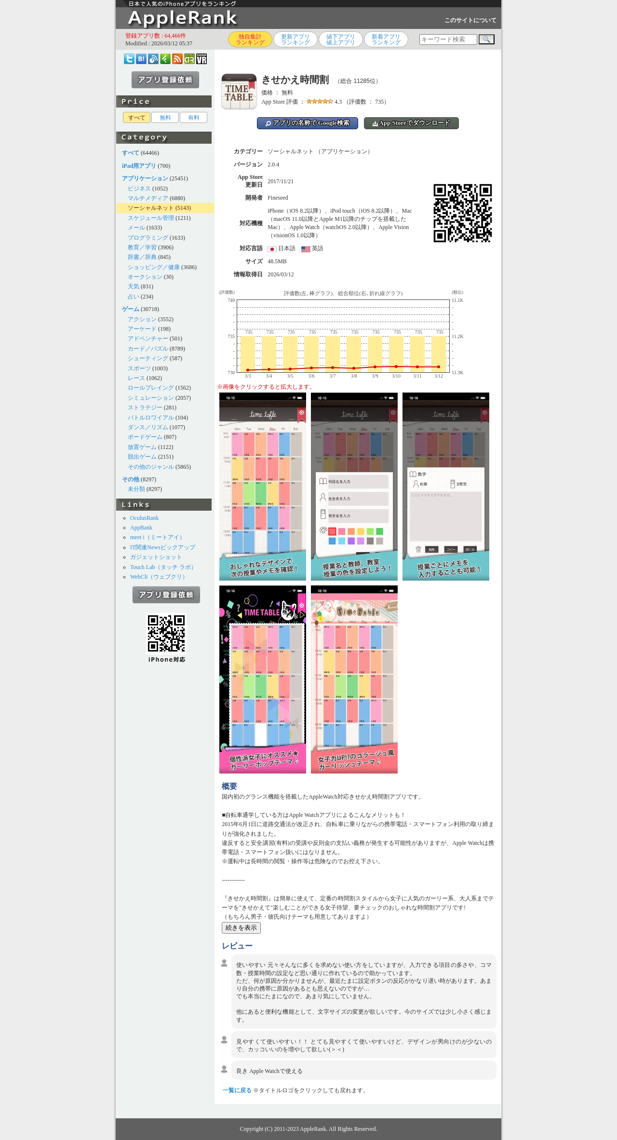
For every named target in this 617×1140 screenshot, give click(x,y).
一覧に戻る (237, 1090)
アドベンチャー (148, 338)
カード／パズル (148, 348)
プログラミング (148, 237)
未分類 (136, 489)
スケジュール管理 (151, 218)
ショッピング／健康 (154, 267)
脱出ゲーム (142, 456)
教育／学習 (142, 247)
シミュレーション (151, 397)
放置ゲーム (142, 447)
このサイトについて (470, 20)
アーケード (142, 329)
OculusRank (144, 518)
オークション (145, 276)
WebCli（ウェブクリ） (159, 576)
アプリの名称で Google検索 (307, 122)
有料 (194, 117)
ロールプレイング (151, 387)
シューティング (148, 358)
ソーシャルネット (151, 207)
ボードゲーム (145, 437)
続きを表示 (241, 927)
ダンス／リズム (148, 427)
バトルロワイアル (151, 417)
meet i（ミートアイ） (157, 537)
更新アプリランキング (295, 39)
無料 (165, 117)
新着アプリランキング (386, 39)
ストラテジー (145, 407)
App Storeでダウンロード (411, 122)
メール (136, 227)
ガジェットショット (156, 557)
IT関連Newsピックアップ (162, 547)
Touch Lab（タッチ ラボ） (163, 567)
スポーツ (139, 368)
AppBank (141, 527)
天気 (133, 286)
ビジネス (139, 188)
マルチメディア (148, 198)
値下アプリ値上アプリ (340, 39)
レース (136, 378)
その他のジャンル (151, 466)
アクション (142, 319)
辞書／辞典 (142, 257)
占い (133, 296)
